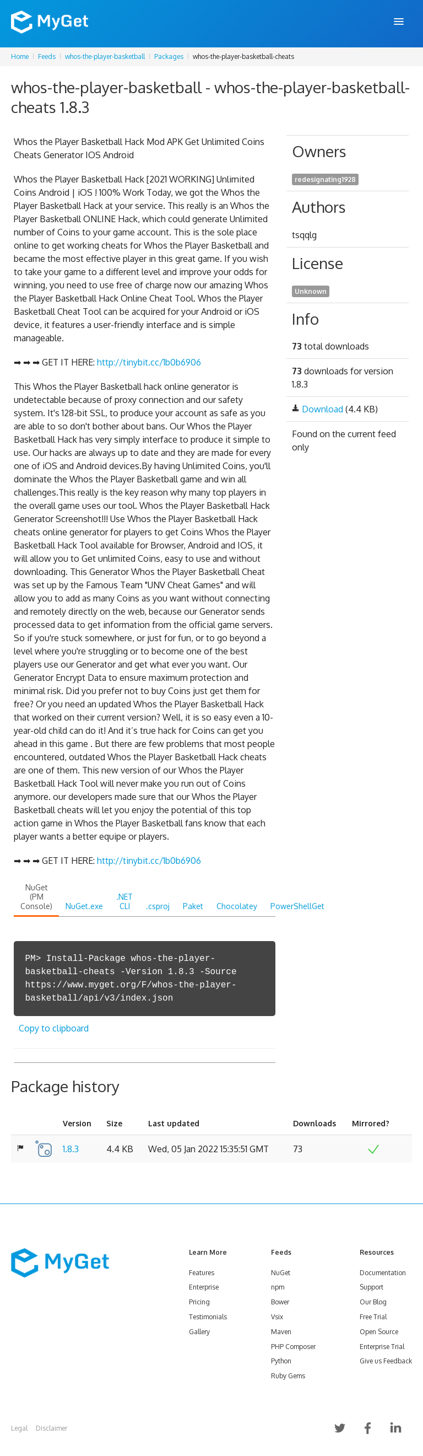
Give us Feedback (386, 1361)
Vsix (277, 1317)
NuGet (280, 1273)
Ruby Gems (288, 1376)
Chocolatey (236, 906)
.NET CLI (124, 901)
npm (277, 1287)
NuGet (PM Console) (36, 897)
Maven (281, 1332)
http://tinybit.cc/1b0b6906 (149, 362)
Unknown (311, 291)
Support (371, 1287)
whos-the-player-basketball (105, 56)
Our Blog (373, 1302)
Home (20, 56)
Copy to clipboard (54, 1028)
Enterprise (204, 1287)
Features (201, 1273)
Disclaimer (51, 1428)
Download (322, 409)
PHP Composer (293, 1346)
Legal (19, 1428)
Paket (193, 906)
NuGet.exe (84, 906)
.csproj (158, 906)
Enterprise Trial (382, 1346)
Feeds (47, 56)
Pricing (199, 1302)
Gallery (199, 1332)
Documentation (383, 1273)
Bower (280, 1302)
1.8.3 (71, 1148)
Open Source (379, 1332)
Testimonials (208, 1317)
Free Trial (373, 1317)
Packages (168, 56)
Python (281, 1361)
